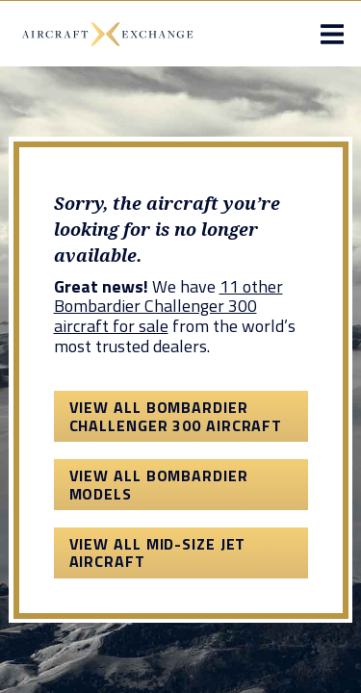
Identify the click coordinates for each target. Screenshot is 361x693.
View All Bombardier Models (158, 484)
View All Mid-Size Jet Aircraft (157, 552)
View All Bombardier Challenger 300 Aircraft (176, 416)
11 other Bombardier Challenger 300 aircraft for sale (168, 306)
